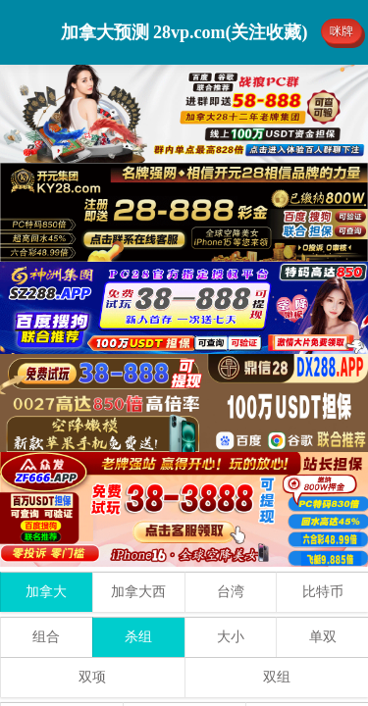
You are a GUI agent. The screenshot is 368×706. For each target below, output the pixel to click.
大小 (230, 637)
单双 (323, 637)
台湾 (230, 591)
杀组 (138, 637)
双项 (92, 677)
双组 (276, 677)
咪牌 (341, 31)
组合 (46, 637)
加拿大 (46, 591)
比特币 (322, 591)
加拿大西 (138, 591)
